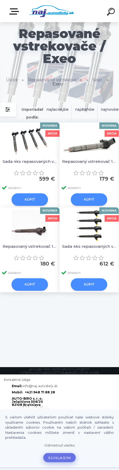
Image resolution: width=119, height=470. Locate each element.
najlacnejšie (57, 109)
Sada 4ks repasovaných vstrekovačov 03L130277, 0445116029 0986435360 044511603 (30, 161)
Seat (97, 79)
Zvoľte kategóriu (15, 11)
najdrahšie (84, 109)
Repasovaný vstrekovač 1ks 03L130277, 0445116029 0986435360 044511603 (89, 161)
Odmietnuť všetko (59, 445)
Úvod (11, 79)
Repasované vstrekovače (55, 79)
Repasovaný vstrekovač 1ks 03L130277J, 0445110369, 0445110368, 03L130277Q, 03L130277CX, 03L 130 (30, 246)
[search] (111, 12)
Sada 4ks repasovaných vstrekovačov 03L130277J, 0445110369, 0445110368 (89, 246)
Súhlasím (59, 458)
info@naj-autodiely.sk (40, 386)
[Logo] (51, 11)
